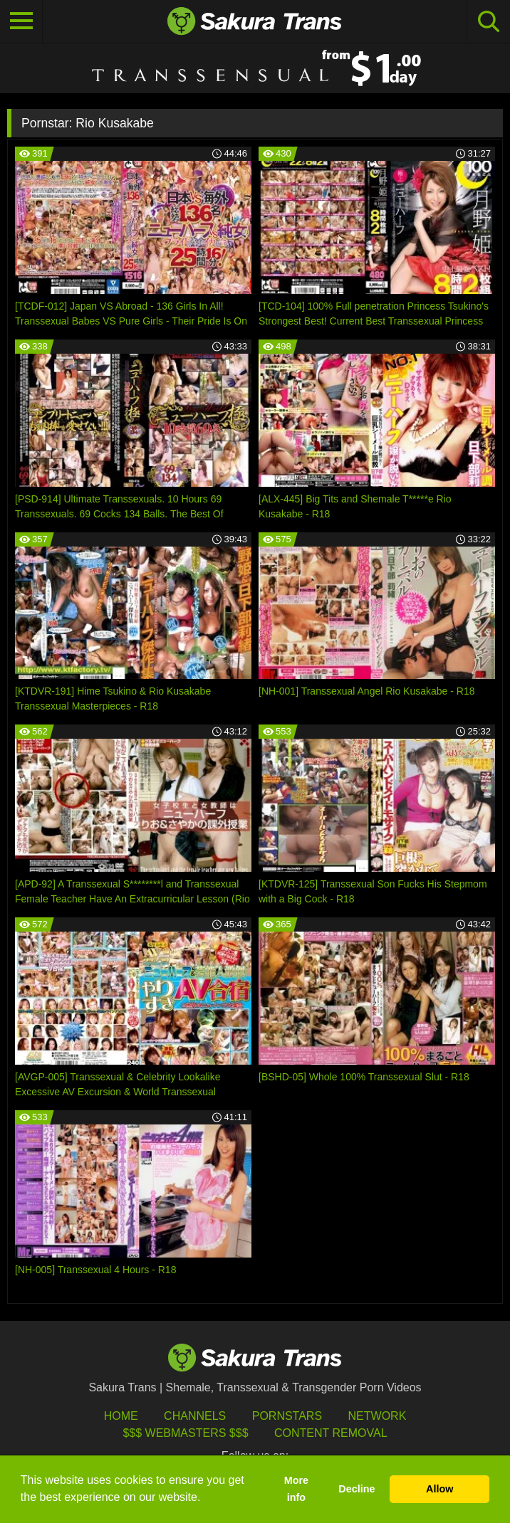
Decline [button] (356, 1489)
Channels (195, 1416)
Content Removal (330, 1433)
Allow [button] (439, 1489)
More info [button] (296, 1489)
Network (377, 1416)
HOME (121, 1416)
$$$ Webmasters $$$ (185, 1433)
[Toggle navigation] (21, 21)
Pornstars (287, 1416)
